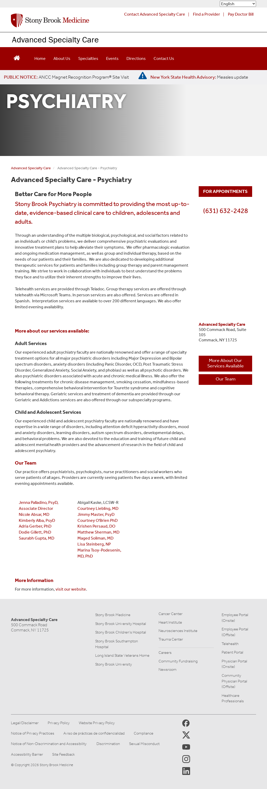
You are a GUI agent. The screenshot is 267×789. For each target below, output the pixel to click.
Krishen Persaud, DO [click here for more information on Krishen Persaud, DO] (96, 526)
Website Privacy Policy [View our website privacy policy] (97, 723)
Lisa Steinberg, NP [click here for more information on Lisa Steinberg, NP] (94, 544)
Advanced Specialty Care (55, 39)
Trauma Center (171, 639)
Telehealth (230, 643)
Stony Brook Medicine (112, 614)
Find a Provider (206, 14)
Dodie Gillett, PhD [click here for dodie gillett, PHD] (35, 532)
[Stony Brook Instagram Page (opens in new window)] (186, 759)
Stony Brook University (113, 664)
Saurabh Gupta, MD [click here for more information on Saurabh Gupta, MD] (36, 538)
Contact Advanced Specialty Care (154, 14)
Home (40, 58)
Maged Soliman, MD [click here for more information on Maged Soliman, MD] (95, 538)
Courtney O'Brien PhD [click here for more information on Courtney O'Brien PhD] (97, 520)
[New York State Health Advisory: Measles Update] (199, 77)
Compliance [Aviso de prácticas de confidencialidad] (143, 733)
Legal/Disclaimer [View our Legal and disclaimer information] (25, 723)
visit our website (71, 589)
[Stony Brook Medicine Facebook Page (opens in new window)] (186, 723)
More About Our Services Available (225, 363)
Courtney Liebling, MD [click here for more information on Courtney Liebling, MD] (97, 508)
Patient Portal (232, 652)
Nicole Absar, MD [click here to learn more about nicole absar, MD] (34, 514)
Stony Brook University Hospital (120, 623)
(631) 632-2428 (225, 211)
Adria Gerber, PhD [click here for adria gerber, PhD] (35, 526)
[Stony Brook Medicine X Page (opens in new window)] (186, 735)
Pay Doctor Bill (240, 14)
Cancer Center (171, 613)
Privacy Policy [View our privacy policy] (59, 723)
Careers (165, 652)
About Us (61, 58)
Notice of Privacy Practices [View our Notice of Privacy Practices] (32, 733)
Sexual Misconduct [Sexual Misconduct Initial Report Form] (144, 744)
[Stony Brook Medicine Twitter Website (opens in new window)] (186, 746)
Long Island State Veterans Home (122, 655)
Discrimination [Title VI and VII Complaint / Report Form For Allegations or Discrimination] (108, 744)
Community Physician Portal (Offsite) (234, 681)
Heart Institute (170, 622)
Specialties (88, 58)
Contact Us (164, 58)
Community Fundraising (178, 661)
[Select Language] (238, 4)
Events (112, 58)
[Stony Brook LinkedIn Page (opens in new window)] (186, 771)
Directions (136, 58)
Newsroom (168, 669)
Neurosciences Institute (178, 630)
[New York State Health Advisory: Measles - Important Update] (142, 76)
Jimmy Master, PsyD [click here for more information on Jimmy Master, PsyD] (95, 514)
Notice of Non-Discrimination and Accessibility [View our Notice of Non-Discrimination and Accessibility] (49, 744)
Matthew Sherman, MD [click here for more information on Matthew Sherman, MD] (98, 532)
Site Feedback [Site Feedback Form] (63, 754)
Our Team (225, 379)
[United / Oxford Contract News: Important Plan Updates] (66, 77)
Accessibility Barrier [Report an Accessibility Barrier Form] (27, 754)
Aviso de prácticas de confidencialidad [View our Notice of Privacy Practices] (94, 733)
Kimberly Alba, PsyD (37, 520)
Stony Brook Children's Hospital (120, 632)
